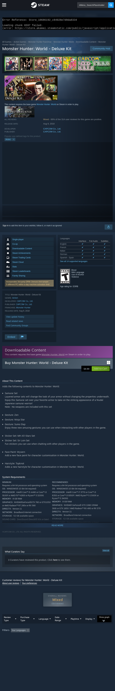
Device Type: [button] (84, 641)
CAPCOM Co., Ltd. (52, 130)
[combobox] (92, 5)
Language (43, 625)
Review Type (7, 625)
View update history (15, 319)
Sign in (6, 227)
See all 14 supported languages (74, 263)
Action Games (20, 44)
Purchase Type (24, 625)
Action (8, 141)
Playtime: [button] (76, 637)
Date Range (58, 625)
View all (106, 552)
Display (88, 625)
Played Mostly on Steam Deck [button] (16, 641)
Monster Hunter (23, 309)
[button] (101, 370)
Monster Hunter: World (64, 44)
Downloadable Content (86, 44)
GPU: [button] (70, 641)
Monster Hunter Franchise (39, 44)
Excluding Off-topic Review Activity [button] (51, 637)
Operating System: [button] (43, 641)
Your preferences (29, 585)
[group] (57, 639)
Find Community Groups (17, 327)
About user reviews (10, 585)
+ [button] (13, 141)
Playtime (75, 625)
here (55, 562)
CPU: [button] (59, 641)
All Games (6, 44)
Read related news (14, 323)
